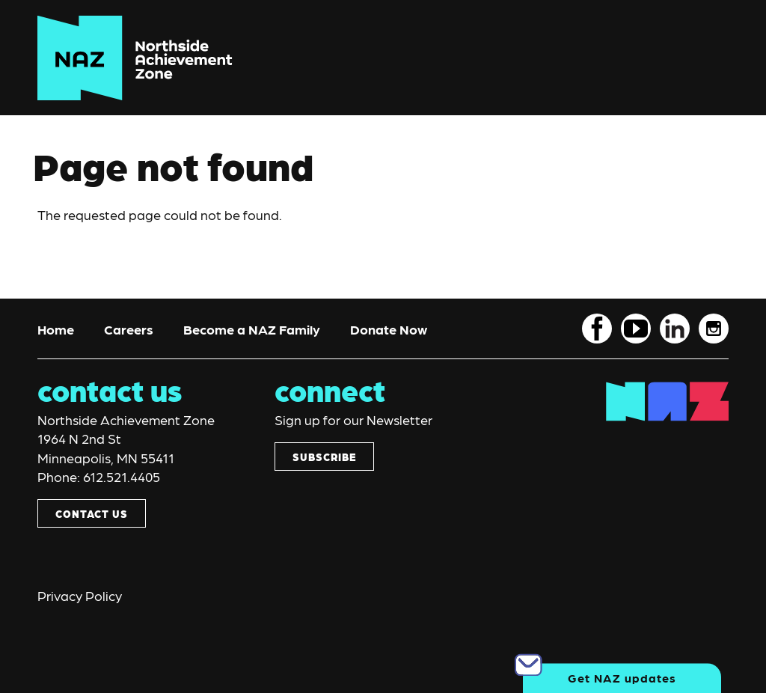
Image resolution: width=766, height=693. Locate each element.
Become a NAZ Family (251, 329)
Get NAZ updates (622, 678)
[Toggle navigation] (697, 58)
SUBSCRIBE (324, 456)
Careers (128, 329)
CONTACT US (91, 513)
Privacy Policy (79, 595)
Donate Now (388, 329)
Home (55, 329)
